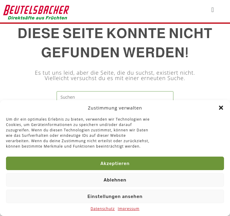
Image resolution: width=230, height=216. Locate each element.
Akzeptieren (114, 163)
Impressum (128, 208)
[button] (221, 108)
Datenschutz (102, 208)
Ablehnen (115, 180)
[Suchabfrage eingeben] (115, 97)
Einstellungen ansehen (115, 196)
